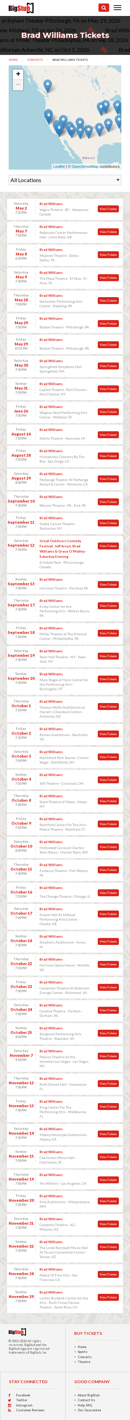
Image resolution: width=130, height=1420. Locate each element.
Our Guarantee (89, 1410)
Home (13, 60)
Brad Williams (51, 204)
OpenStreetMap (85, 166)
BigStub (29, 1345)
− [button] (18, 85)
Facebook (23, 1395)
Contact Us (86, 1400)
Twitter (21, 1400)
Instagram (24, 1405)
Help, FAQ (85, 1405)
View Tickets (108, 209)
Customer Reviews (30, 1410)
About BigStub (88, 1395)
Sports (82, 1352)
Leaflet (59, 166)
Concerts (35, 60)
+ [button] (18, 75)
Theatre (84, 1362)
